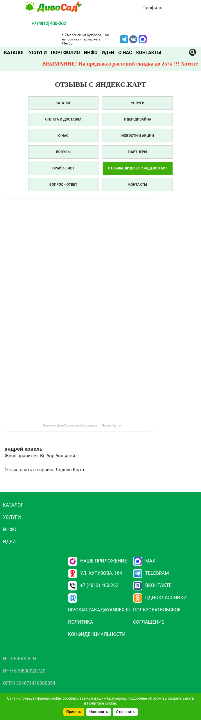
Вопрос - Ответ (63, 185)
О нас (125, 52)
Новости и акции (137, 136)
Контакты (148, 52)
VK (133, 38)
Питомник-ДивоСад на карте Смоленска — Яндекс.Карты (82, 425)
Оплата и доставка (63, 119)
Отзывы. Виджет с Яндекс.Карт (137, 168)
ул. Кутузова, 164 (95, 573)
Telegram (124, 38)
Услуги (38, 52)
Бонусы (63, 152)
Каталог (14, 52)
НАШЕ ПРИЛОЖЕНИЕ (97, 561)
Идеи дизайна (137, 119)
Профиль (152, 7)
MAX (143, 38)
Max (144, 561)
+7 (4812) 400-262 (93, 585)
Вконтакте (152, 585)
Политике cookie (101, 703)
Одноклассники (160, 597)
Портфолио (65, 52)
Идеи (108, 52)
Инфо (91, 52)
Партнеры (137, 152)
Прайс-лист (63, 168)
